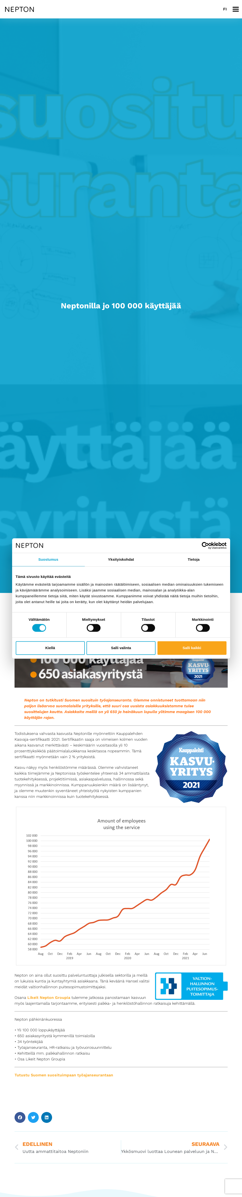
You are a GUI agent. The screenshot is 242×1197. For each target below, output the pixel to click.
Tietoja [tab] (194, 559)
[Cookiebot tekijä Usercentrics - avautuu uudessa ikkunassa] (205, 545)
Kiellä (50, 648)
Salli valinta (121, 648)
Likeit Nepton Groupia (48, 997)
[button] (20, 1117)
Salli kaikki (192, 648)
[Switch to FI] (225, 9)
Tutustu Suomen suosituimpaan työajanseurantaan (64, 1075)
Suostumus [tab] (48, 559)
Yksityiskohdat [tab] (121, 559)
